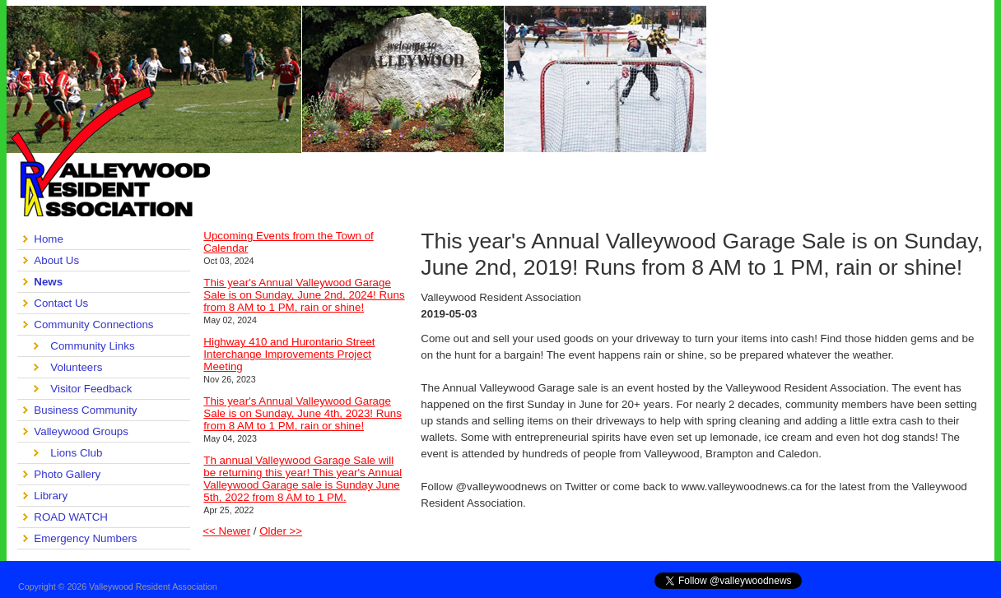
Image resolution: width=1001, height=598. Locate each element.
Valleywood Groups (81, 431)
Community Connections (93, 324)
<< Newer (226, 531)
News (48, 282)
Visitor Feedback (91, 388)
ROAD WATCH (71, 517)
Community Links (92, 346)
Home (48, 239)
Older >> (280, 531)
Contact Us (61, 303)
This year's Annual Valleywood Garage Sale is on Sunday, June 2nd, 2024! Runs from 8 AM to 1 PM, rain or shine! (303, 294)
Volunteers (76, 367)
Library (51, 495)
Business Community (85, 410)
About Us (56, 260)
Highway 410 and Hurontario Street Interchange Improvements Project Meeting (289, 354)
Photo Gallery (67, 474)
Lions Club (76, 453)
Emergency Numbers (85, 538)
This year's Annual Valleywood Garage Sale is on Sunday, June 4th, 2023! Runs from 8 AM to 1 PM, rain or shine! (302, 413)
